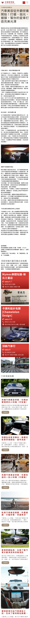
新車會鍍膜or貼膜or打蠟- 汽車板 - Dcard (13, 248)
